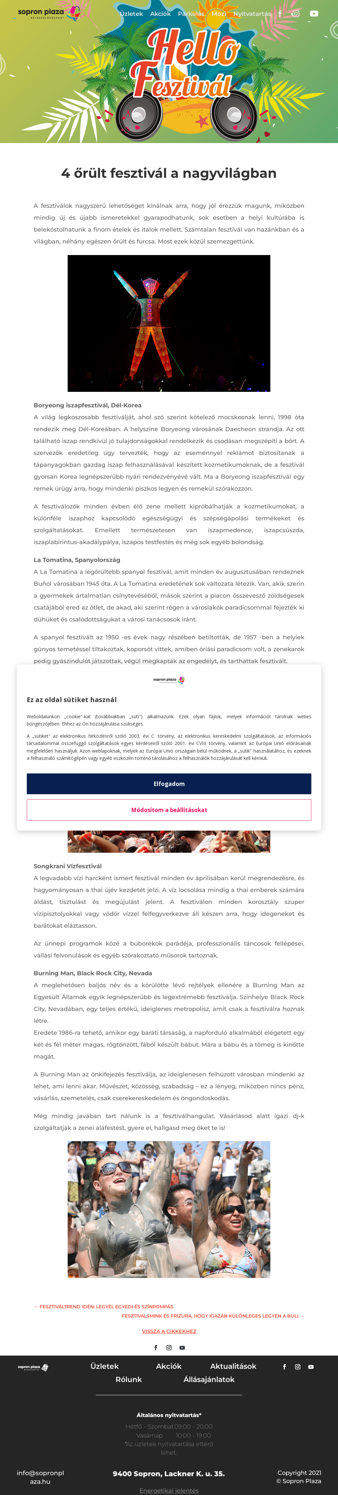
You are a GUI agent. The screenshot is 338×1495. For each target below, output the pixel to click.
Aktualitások (233, 1366)
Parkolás (191, 14)
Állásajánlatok (209, 1379)
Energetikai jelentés (169, 1490)
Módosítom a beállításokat (169, 810)
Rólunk (129, 1379)
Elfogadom (169, 784)
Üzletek (131, 14)
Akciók (160, 14)
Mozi (219, 14)
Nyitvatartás (252, 14)
